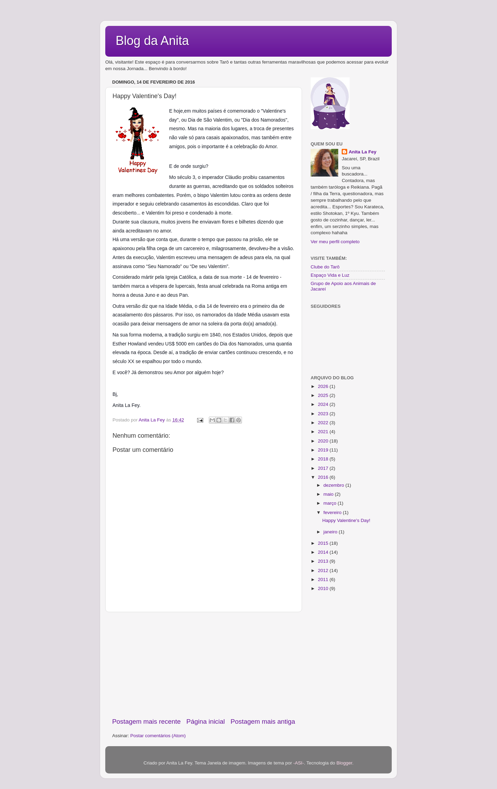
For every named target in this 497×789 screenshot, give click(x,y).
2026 (324, 386)
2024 (324, 404)
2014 (324, 552)
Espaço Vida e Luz (330, 275)
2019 (324, 450)
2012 (324, 570)
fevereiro (333, 512)
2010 (324, 588)
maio (329, 494)
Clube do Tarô (325, 266)
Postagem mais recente (146, 721)
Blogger (344, 763)
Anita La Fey (362, 151)
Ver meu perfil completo (335, 241)
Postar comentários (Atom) (158, 735)
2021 (324, 431)
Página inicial (205, 721)
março (330, 503)
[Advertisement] (203, 664)
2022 (324, 422)
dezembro (334, 485)
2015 (324, 543)
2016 (324, 477)
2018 (324, 459)
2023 (324, 413)
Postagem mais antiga (263, 721)
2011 (324, 579)
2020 (324, 441)
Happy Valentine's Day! (346, 520)
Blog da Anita (152, 41)
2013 (324, 561)
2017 (324, 468)
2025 (324, 395)
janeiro (331, 531)
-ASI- (298, 763)
